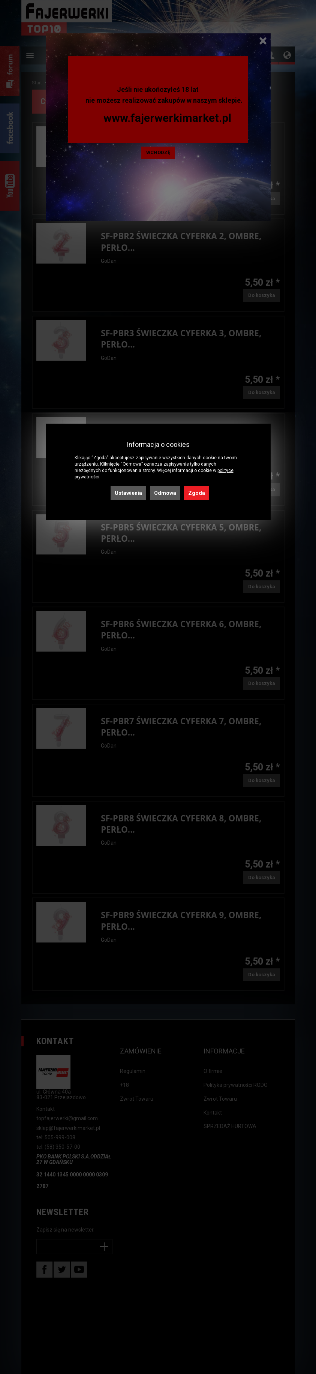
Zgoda (196, 493)
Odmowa (165, 493)
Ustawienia (128, 493)
